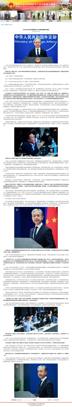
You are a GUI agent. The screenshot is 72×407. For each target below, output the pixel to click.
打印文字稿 (56, 400)
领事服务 (51, 21)
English (69, 9)
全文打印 (50, 400)
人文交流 (42, 21)
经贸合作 (34, 21)
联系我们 (59, 21)
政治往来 (25, 21)
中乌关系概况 (16, 21)
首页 (8, 21)
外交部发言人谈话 (8, 24)
